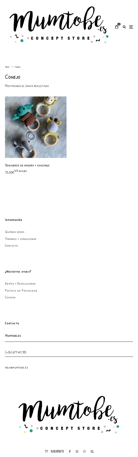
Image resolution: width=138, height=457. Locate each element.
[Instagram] (77, 452)
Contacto (11, 245)
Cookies (10, 297)
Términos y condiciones (20, 238)
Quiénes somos (14, 231)
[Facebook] (70, 452)
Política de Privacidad (21, 290)
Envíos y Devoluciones (20, 283)
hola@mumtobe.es (16, 367)
